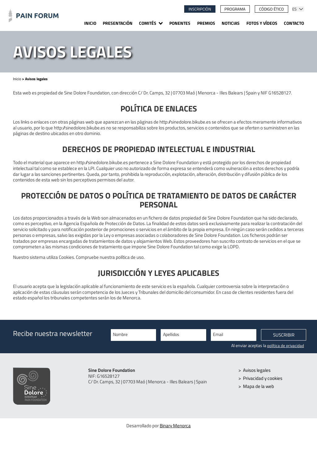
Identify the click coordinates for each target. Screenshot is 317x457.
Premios (206, 23)
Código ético (271, 9)
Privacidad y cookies (262, 378)
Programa (234, 9)
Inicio (90, 23)
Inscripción (200, 9)
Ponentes (179, 23)
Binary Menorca (175, 425)
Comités (147, 23)
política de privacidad (285, 345)
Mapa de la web (258, 386)
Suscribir (283, 335)
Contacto (294, 23)
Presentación (117, 23)
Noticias (231, 23)
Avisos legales (257, 370)
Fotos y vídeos (261, 23)
